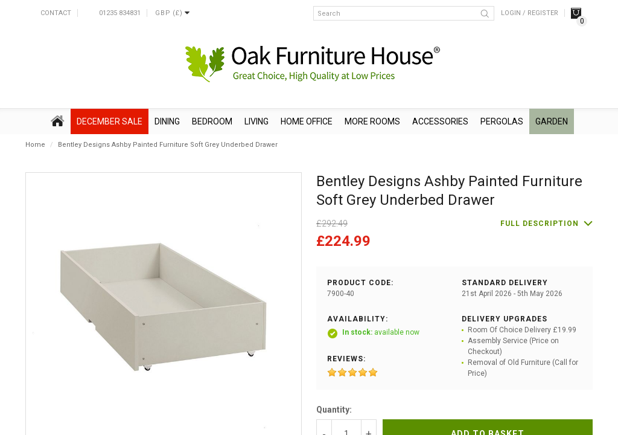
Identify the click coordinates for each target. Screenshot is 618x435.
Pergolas (501, 121)
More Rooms (372, 121)
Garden (551, 121)
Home (35, 145)
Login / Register (529, 13)
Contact (55, 13)
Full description (539, 223)
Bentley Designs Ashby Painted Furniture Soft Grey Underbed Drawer (168, 145)
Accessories (440, 121)
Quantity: (334, 409)
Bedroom (212, 121)
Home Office (307, 121)
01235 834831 (120, 13)
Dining (167, 121)
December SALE (109, 121)
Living (256, 121)
